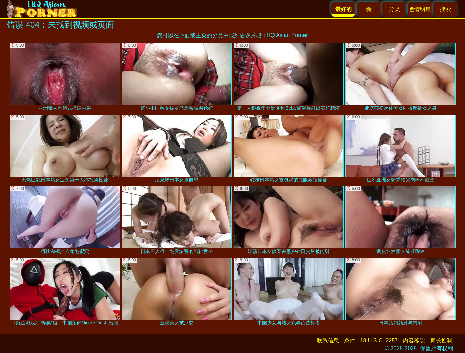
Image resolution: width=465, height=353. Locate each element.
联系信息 (328, 340)
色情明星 (420, 9)
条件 (349, 340)
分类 (394, 9)
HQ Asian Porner (287, 35)
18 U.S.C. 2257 (379, 340)
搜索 (445, 9)
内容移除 (414, 340)
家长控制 (441, 340)
